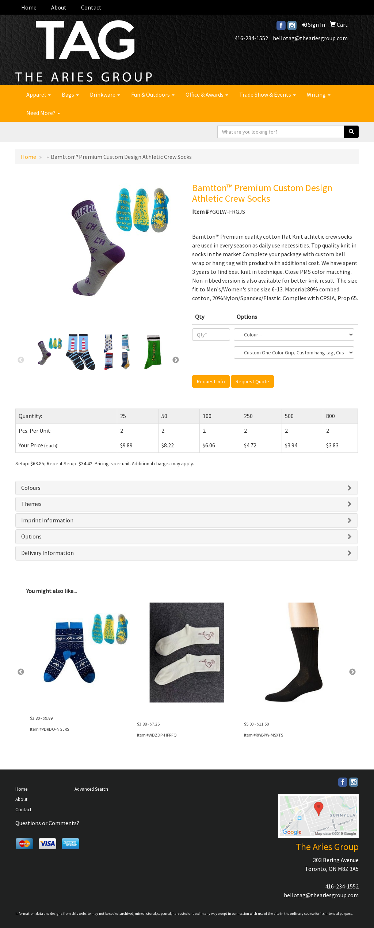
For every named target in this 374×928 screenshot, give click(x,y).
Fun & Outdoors (153, 94)
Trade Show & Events (267, 94)
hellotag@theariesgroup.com (310, 38)
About (58, 7)
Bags (70, 94)
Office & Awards (207, 94)
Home (29, 7)
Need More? (43, 112)
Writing (319, 94)
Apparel (38, 94)
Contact (91, 7)
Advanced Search (91, 789)
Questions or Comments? (47, 823)
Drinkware (105, 94)
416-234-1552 (251, 38)
